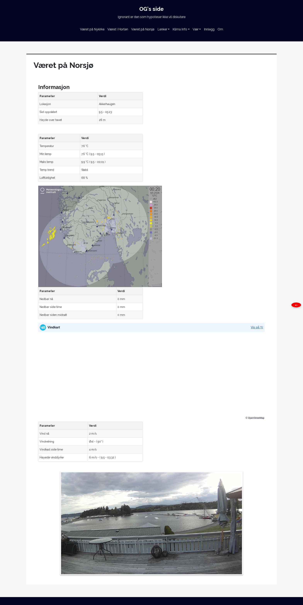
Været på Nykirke (92, 29)
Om (220, 29)
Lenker (162, 29)
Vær (195, 29)
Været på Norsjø (142, 29)
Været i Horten (117, 29)
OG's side (151, 9)
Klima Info (180, 29)
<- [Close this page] (296, 305)
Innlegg (209, 29)
